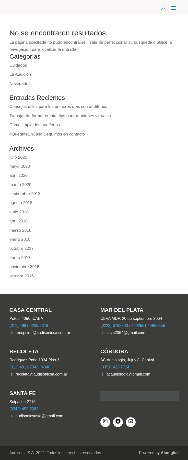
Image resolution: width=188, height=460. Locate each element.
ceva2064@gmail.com (125, 333)
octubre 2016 (21, 276)
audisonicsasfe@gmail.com (39, 416)
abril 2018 (18, 221)
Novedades (19, 83)
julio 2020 (18, 157)
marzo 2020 (20, 184)
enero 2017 (19, 257)
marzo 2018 (20, 230)
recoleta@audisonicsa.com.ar (41, 374)
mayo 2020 (19, 166)
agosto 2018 (20, 202)
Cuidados (18, 65)
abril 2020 (18, 175)
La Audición (20, 74)
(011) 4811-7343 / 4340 (29, 367)
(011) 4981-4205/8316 (28, 326)
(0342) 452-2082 (23, 409)
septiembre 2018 (24, 193)
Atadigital (170, 453)
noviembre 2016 (24, 266)
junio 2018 (18, 212)
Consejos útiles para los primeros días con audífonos (58, 106)
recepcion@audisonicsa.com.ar (42, 333)
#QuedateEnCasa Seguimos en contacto (47, 134)
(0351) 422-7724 (114, 367)
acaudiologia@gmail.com (128, 374)
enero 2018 (19, 239)
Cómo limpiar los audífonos (34, 125)
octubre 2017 (21, 248)
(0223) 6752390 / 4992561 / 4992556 (132, 326)
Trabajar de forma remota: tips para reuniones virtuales (60, 116)
